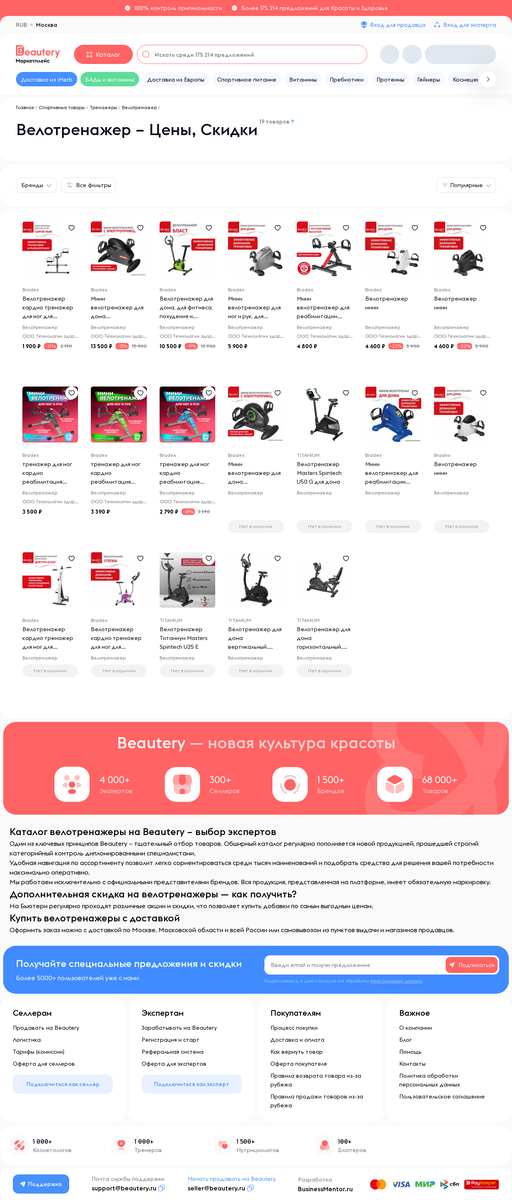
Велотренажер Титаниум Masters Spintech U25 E (184, 638)
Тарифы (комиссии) (38, 1051)
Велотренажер (139, 107)
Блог (405, 1039)
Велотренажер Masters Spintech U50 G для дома (319, 473)
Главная (25, 107)
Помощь (410, 1051)
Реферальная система (173, 1051)
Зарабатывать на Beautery (179, 1027)
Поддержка (41, 1184)
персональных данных (396, 981)
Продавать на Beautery (46, 1027)
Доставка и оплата (297, 1039)
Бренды (32, 185)
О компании (415, 1027)
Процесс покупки (294, 1027)
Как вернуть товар (296, 1051)
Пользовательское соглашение (442, 1096)
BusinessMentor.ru (325, 1189)
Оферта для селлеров (44, 1063)
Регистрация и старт (171, 1039)
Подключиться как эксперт (191, 1084)
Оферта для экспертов (174, 1063)
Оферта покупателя (298, 1063)
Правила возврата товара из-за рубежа (315, 1080)
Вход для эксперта (469, 24)
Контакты (412, 1063)
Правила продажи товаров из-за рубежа (316, 1101)
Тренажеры (103, 107)
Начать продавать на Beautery (232, 1178)
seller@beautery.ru (216, 1188)
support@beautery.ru (124, 1188)
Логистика (27, 1039)
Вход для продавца (398, 24)
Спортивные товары (62, 107)
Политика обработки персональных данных (429, 1080)
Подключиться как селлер (63, 1084)
